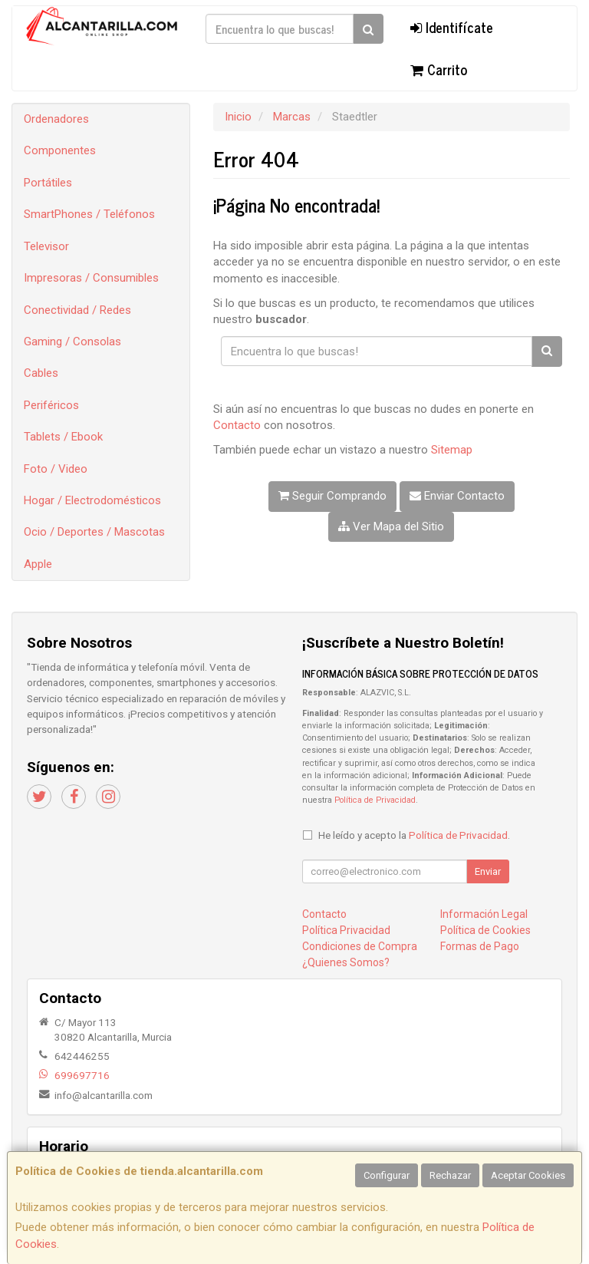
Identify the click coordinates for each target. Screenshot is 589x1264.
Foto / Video (55, 469)
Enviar (488, 871)
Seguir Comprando (332, 496)
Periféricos (51, 405)
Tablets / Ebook (63, 437)
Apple (38, 564)
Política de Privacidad (375, 800)
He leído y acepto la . (414, 835)
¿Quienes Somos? (346, 962)
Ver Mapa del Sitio (391, 526)
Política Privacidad (346, 930)
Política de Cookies (485, 930)
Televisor (46, 246)
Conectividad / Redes (77, 310)
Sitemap (451, 450)
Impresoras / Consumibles (91, 278)
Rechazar (450, 1175)
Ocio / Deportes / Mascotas (94, 532)
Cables (41, 373)
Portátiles (48, 183)
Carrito (438, 69)
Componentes (60, 150)
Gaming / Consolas (72, 341)
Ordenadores (56, 119)
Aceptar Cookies (528, 1175)
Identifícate (451, 26)
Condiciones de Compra (359, 946)
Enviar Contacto (457, 496)
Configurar (387, 1175)
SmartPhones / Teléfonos (89, 214)
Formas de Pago (479, 946)
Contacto (237, 425)
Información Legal (484, 914)
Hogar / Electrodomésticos (92, 500)
